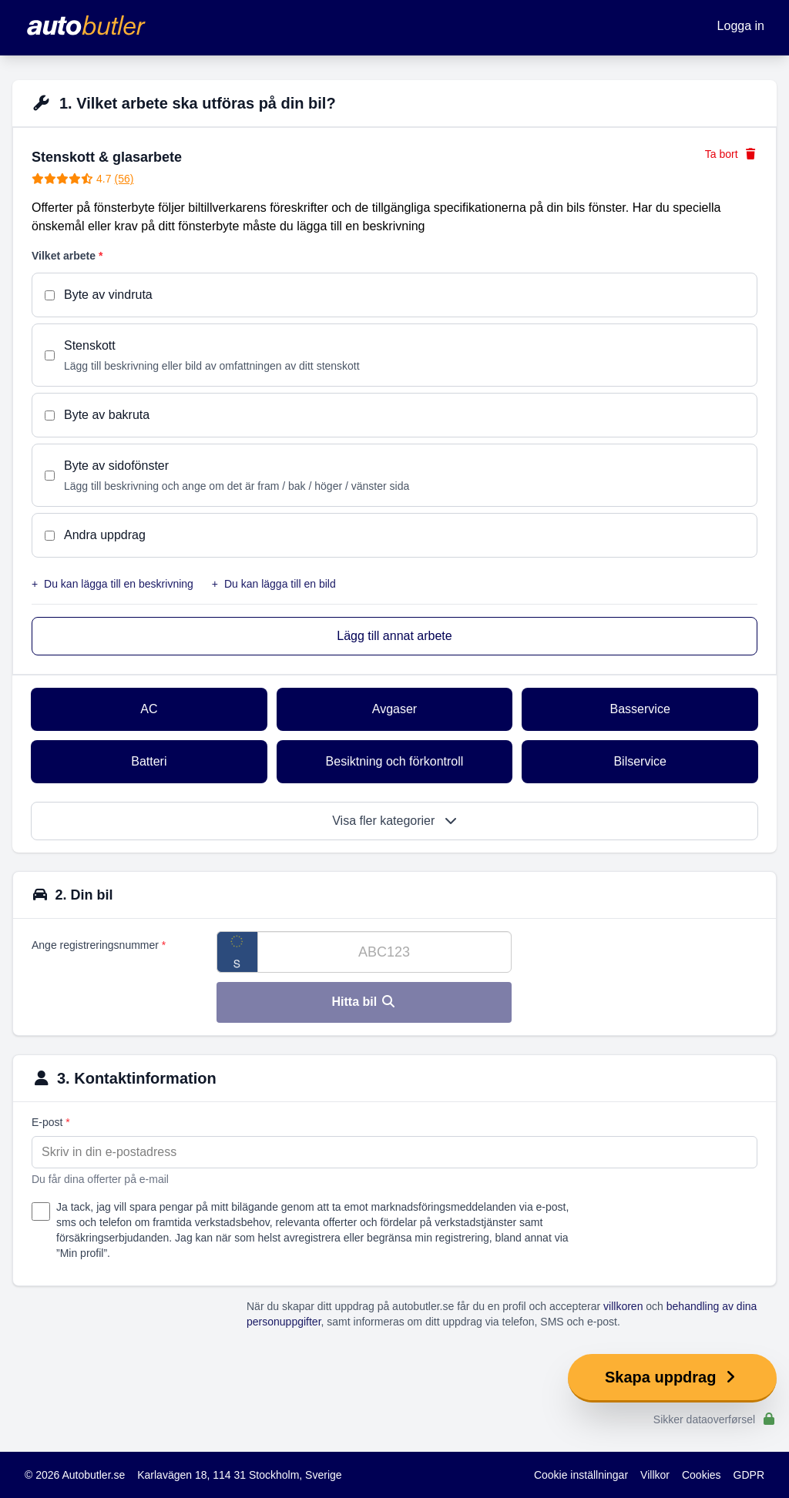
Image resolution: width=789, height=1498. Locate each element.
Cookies (701, 1475)
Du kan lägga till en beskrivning (112, 583)
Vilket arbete (67, 256)
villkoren (623, 1306)
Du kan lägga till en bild (274, 583)
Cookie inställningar (581, 1475)
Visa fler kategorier (394, 820)
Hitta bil (364, 1001)
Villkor (655, 1475)
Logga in (740, 25)
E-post (51, 1122)
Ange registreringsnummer (99, 945)
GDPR (749, 1475)
